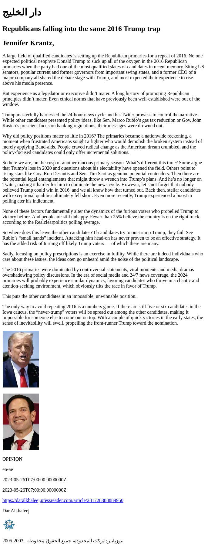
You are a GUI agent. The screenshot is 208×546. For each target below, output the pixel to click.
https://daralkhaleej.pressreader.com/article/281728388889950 (62, 500)
